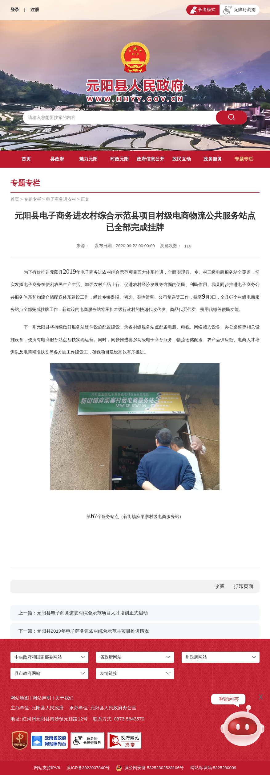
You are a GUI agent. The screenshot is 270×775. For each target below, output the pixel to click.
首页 (26, 158)
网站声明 (42, 697)
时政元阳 (119, 158)
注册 (34, 9)
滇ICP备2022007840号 (88, 767)
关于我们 (64, 697)
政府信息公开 (150, 158)
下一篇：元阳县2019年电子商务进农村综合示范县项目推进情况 (83, 631)
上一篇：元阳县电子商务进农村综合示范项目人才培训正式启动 (83, 612)
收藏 (219, 586)
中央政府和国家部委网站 (38, 657)
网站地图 (19, 697)
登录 (14, 9)
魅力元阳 (88, 158)
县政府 (57, 158)
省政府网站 (111, 657)
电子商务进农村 (61, 199)
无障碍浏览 (239, 10)
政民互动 (181, 158)
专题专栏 (244, 158)
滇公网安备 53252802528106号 (150, 768)
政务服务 (213, 158)
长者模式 (203, 10)
